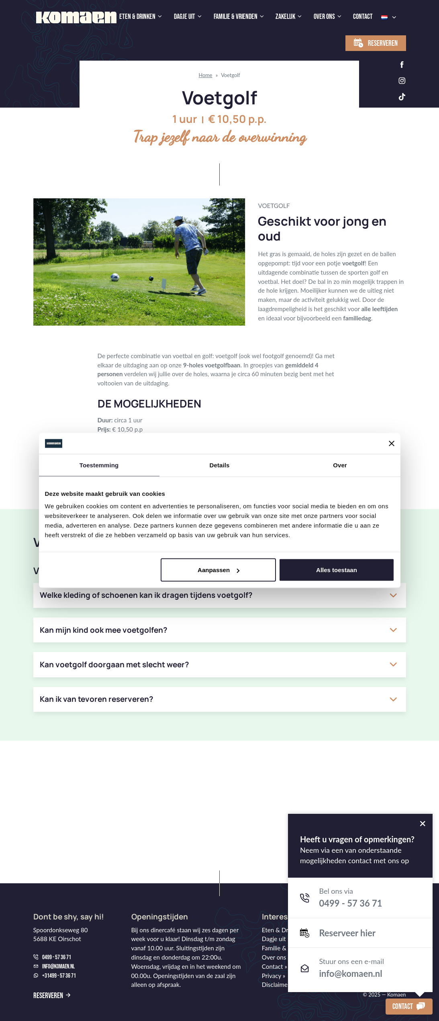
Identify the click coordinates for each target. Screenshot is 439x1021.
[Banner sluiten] (391, 443)
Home (205, 75)
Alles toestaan (336, 570)
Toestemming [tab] (99, 464)
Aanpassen (218, 570)
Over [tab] (340, 464)
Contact (409, 1006)
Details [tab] (220, 464)
